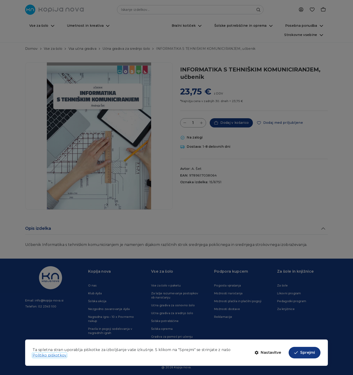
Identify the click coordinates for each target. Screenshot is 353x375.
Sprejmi (304, 352)
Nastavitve (268, 352)
